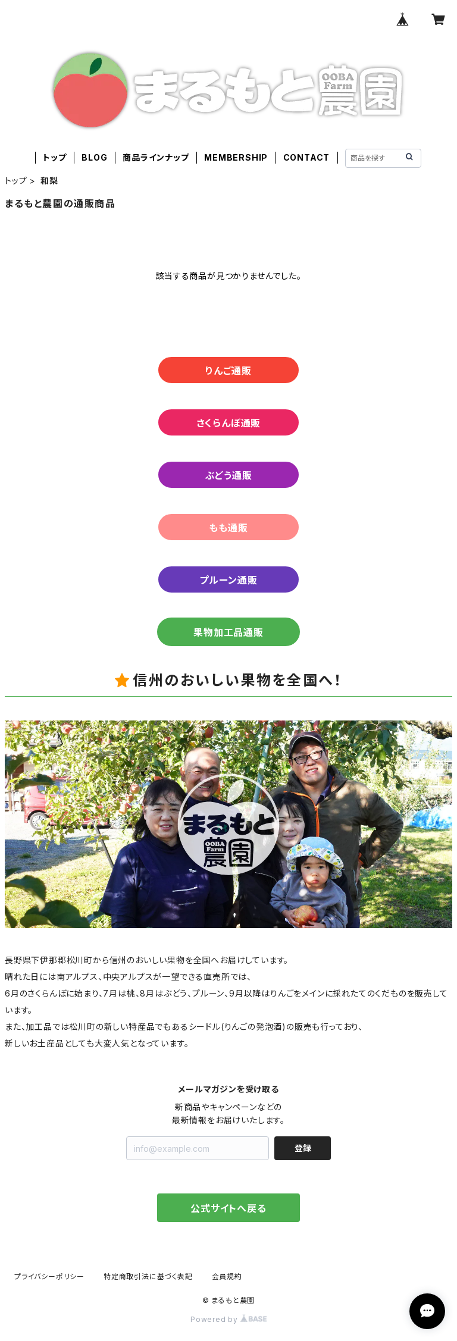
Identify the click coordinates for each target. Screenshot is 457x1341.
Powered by (228, 1319)
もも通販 (228, 528)
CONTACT (306, 157)
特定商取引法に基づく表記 (148, 1276)
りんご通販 (228, 371)
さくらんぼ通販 (228, 423)
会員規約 (227, 1276)
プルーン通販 (228, 580)
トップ (54, 157)
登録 (303, 1148)
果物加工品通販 (228, 632)
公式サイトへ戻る (228, 1208)
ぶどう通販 (228, 475)
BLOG (94, 157)
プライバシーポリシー (49, 1276)
